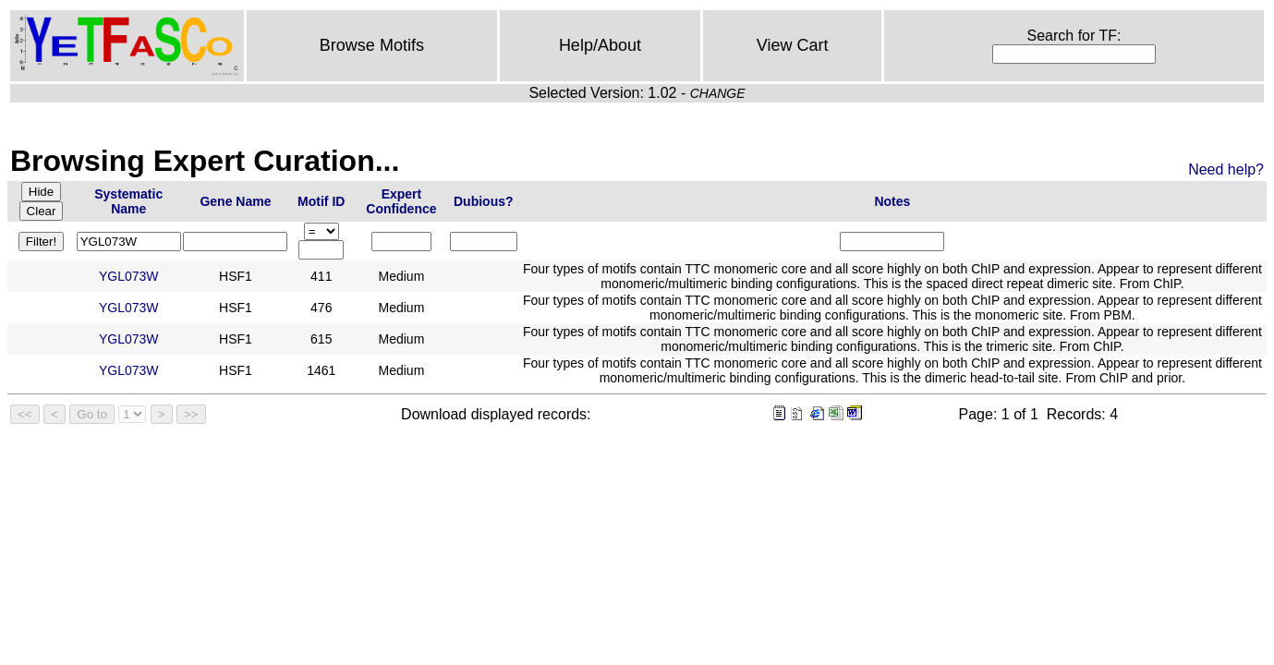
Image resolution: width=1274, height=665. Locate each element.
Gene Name (235, 201)
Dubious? (484, 201)
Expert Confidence (401, 201)
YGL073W (129, 276)
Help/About (600, 45)
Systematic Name (128, 201)
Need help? (1226, 169)
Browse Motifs (372, 45)
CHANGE (718, 93)
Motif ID (321, 201)
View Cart (793, 45)
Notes (892, 201)
